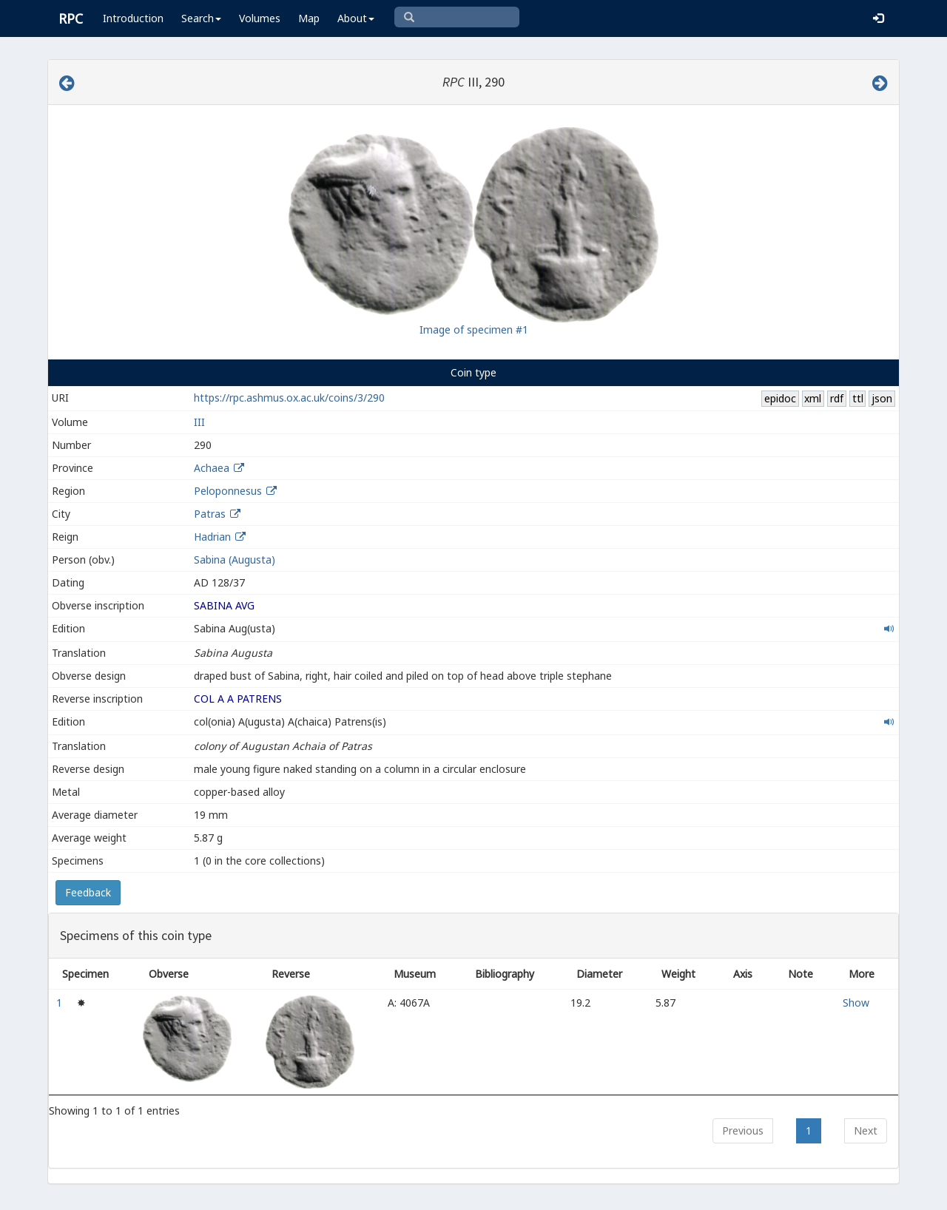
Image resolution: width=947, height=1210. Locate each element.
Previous (743, 1130)
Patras (210, 514)
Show (856, 1003)
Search (201, 18)
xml (812, 398)
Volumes (259, 18)
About (355, 18)
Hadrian (212, 537)
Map (309, 18)
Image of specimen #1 (473, 329)
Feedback (88, 892)
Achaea (211, 468)
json (882, 398)
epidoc (780, 398)
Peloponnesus (228, 491)
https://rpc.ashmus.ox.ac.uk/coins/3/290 (289, 398)
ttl (857, 398)
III (199, 422)
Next (865, 1130)
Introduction (133, 18)
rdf (836, 398)
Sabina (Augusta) (234, 559)
